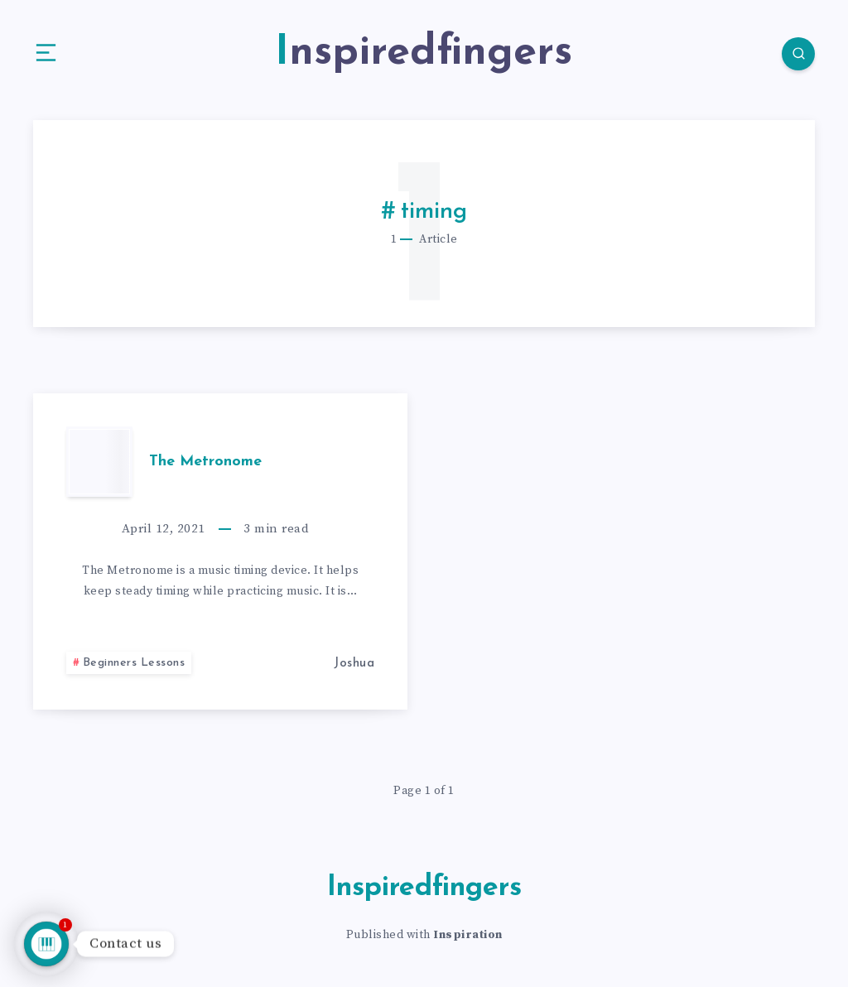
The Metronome (205, 461)
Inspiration (468, 934)
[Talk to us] (46, 944)
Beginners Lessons (134, 663)
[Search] (798, 53)
